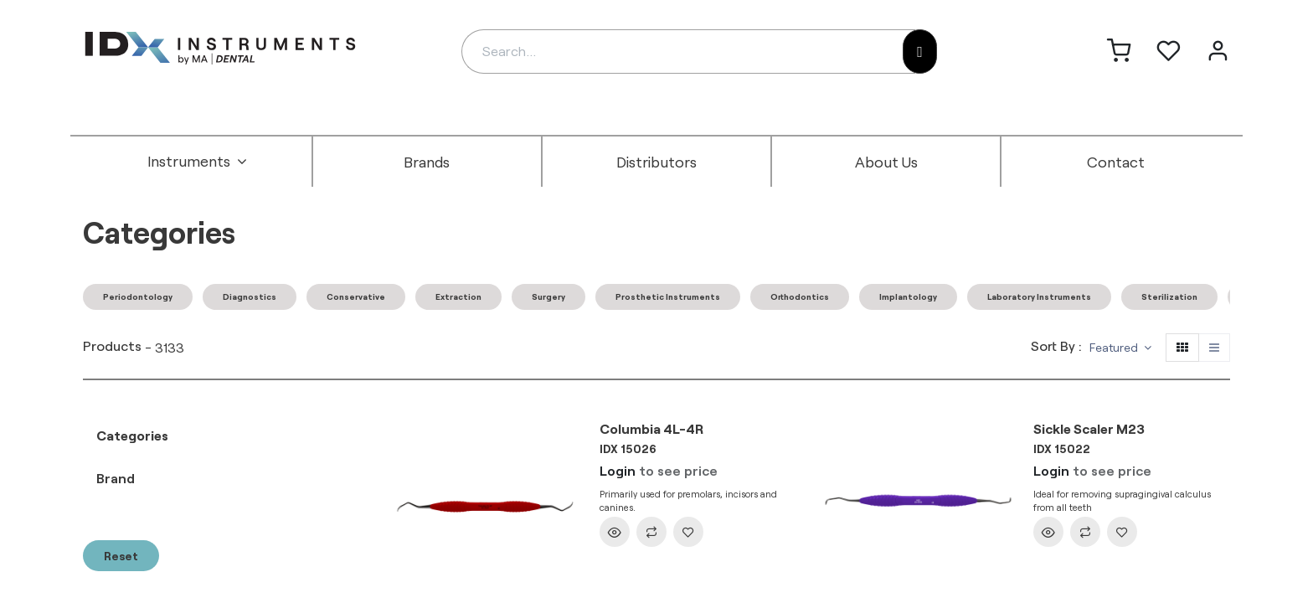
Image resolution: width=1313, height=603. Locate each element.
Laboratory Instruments (1039, 296)
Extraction (458, 296)
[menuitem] (197, 161)
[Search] (920, 51)
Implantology (908, 296)
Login (618, 470)
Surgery (548, 296)
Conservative (356, 296)
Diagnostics (249, 296)
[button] (1120, 348)
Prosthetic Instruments (667, 296)
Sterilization (1169, 296)
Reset (121, 556)
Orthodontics (799, 296)
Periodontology (137, 296)
